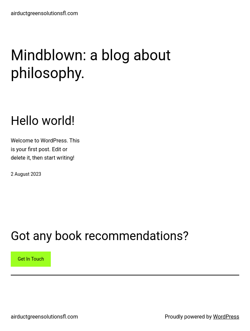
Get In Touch (31, 259)
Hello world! (43, 121)
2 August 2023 (26, 174)
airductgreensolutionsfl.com (44, 13)
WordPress (226, 316)
